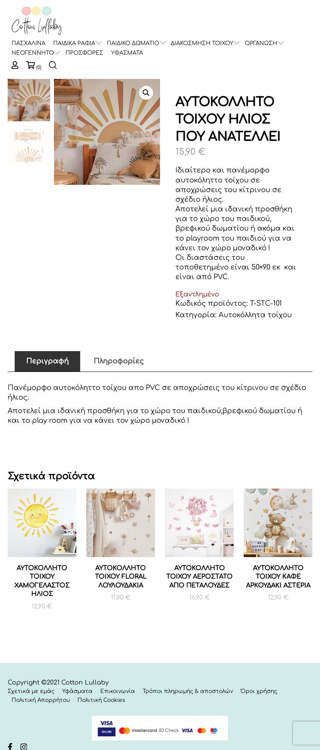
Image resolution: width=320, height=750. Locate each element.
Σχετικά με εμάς (31, 691)
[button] (146, 93)
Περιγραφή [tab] (47, 361)
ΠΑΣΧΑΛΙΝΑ (28, 43)
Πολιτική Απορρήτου (41, 700)
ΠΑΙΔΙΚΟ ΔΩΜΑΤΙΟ (133, 43)
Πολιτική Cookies (101, 700)
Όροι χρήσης (259, 691)
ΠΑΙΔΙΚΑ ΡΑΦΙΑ (74, 43)
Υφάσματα (77, 691)
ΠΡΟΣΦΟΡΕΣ (84, 53)
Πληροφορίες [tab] (119, 361)
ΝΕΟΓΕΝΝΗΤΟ (33, 53)
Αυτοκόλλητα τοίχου (255, 315)
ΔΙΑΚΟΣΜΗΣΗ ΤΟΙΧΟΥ (202, 43)
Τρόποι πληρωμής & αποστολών (188, 691)
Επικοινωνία (117, 691)
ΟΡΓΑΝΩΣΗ (261, 43)
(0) (38, 67)
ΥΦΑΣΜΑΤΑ (127, 53)
